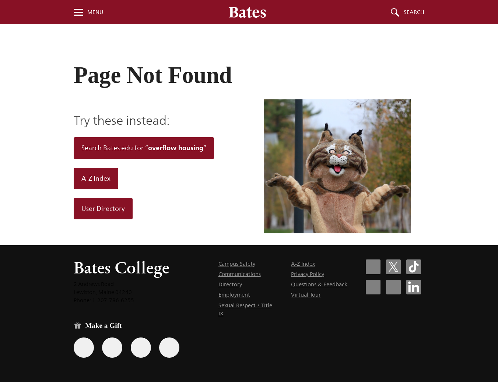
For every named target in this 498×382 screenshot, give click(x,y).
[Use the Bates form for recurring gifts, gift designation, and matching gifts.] (84, 347)
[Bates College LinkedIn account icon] (413, 287)
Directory (230, 284)
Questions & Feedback (319, 284)
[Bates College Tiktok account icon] (413, 266)
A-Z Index (96, 178)
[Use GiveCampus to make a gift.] (169, 347)
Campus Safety (236, 264)
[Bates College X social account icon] (393, 266)
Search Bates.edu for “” (143, 148)
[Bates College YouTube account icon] (393, 287)
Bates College (121, 268)
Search (414, 12)
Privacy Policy (307, 274)
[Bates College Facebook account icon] (373, 266)
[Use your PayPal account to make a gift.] (141, 347)
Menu (95, 12)
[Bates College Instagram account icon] (373, 287)
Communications (239, 274)
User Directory (103, 208)
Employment (234, 294)
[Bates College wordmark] (247, 12)
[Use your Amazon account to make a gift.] (112, 347)
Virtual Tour (306, 294)
